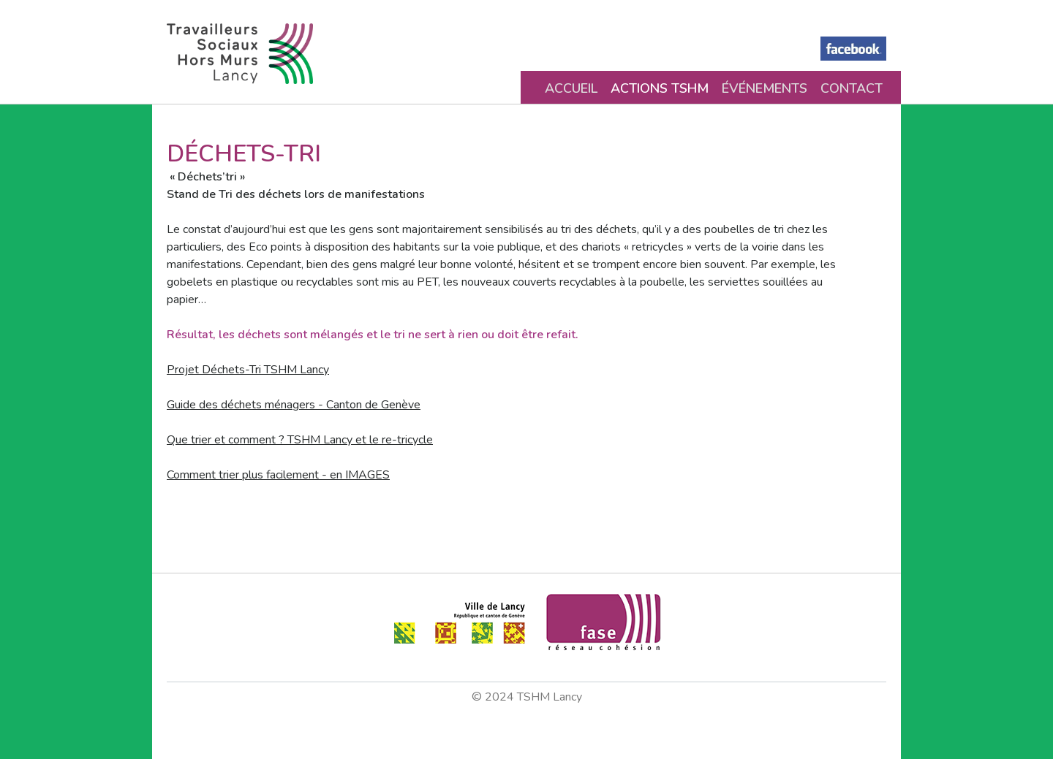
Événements (764, 88)
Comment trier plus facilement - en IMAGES (278, 475)
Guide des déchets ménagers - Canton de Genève (293, 405)
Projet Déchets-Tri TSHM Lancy (248, 370)
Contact (851, 88)
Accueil (571, 88)
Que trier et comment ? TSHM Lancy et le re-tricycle (300, 440)
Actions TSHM (660, 88)
